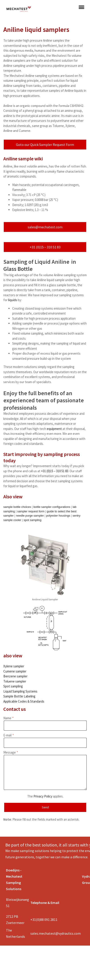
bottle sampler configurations (51, 507)
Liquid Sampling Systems (20, 691)
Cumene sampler (14, 671)
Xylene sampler (13, 666)
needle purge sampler (30, 515)
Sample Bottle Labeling (19, 696)
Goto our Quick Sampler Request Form (45, 144)
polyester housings (58, 515)
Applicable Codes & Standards (23, 701)
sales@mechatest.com (45, 227)
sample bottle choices (17, 507)
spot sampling (32, 520)
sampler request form (31, 511)
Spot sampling (13, 686)
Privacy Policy (42, 796)
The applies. (45, 796)
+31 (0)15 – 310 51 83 (45, 247)
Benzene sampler (15, 676)
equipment (54, 429)
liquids (12, 300)
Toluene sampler (14, 681)
